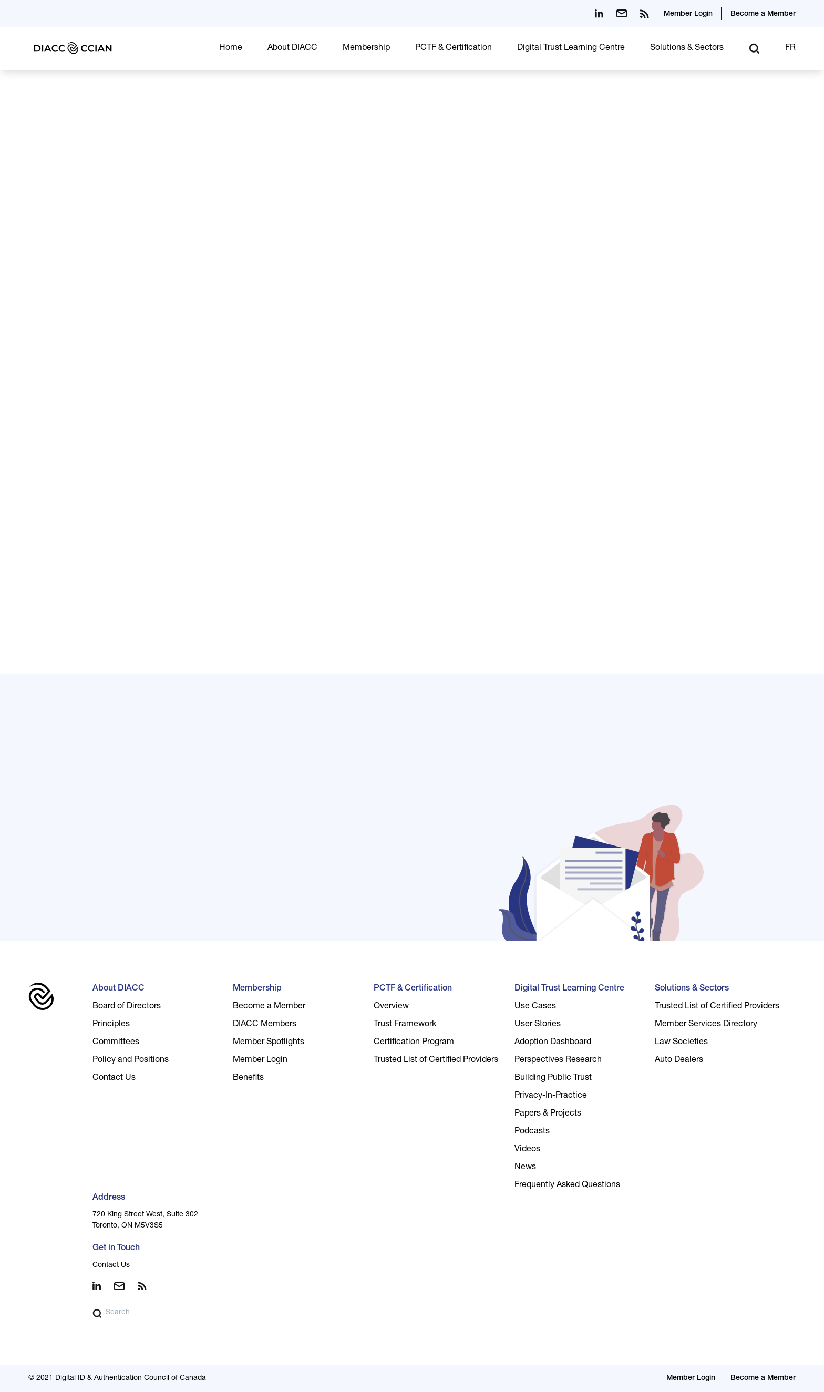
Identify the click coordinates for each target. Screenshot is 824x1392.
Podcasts (532, 1132)
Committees (115, 1042)
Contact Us (114, 1078)
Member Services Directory (706, 1024)
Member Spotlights (268, 1042)
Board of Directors (126, 1007)
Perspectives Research (558, 1060)
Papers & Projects (547, 1114)
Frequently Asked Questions (567, 1185)
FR (790, 48)
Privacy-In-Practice (550, 1096)
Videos (527, 1150)
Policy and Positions (130, 1060)
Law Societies (681, 1042)
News (525, 1167)
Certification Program (414, 1042)
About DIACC (292, 48)
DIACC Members (264, 1024)
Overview (391, 1007)
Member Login (688, 14)
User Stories (537, 1024)
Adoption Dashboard (552, 1042)
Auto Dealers (679, 1060)
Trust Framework (405, 1024)
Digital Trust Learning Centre (571, 48)
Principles (111, 1024)
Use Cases (535, 1007)
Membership (366, 48)
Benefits (248, 1078)
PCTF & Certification (453, 48)
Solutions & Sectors (687, 48)
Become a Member (763, 14)
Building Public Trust (553, 1078)
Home (230, 48)
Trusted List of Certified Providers (436, 1060)
